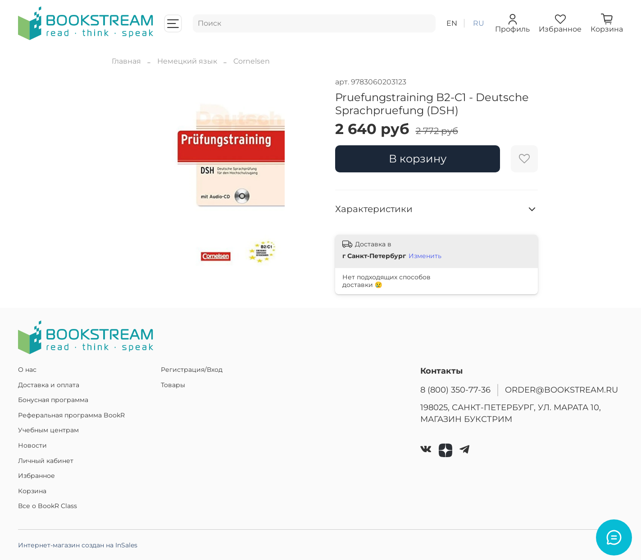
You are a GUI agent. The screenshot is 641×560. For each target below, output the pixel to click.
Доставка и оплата (48, 385)
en (451, 23)
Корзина (32, 491)
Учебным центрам (48, 430)
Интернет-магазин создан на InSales (77, 545)
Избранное (36, 476)
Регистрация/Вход (192, 370)
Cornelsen (251, 61)
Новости (32, 445)
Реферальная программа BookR (71, 415)
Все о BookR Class (47, 506)
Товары (173, 385)
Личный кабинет (45, 461)
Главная (126, 61)
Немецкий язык (187, 61)
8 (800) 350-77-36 (455, 389)
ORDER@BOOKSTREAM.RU (561, 389)
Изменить (425, 256)
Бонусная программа (53, 400)
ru (478, 23)
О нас (27, 370)
